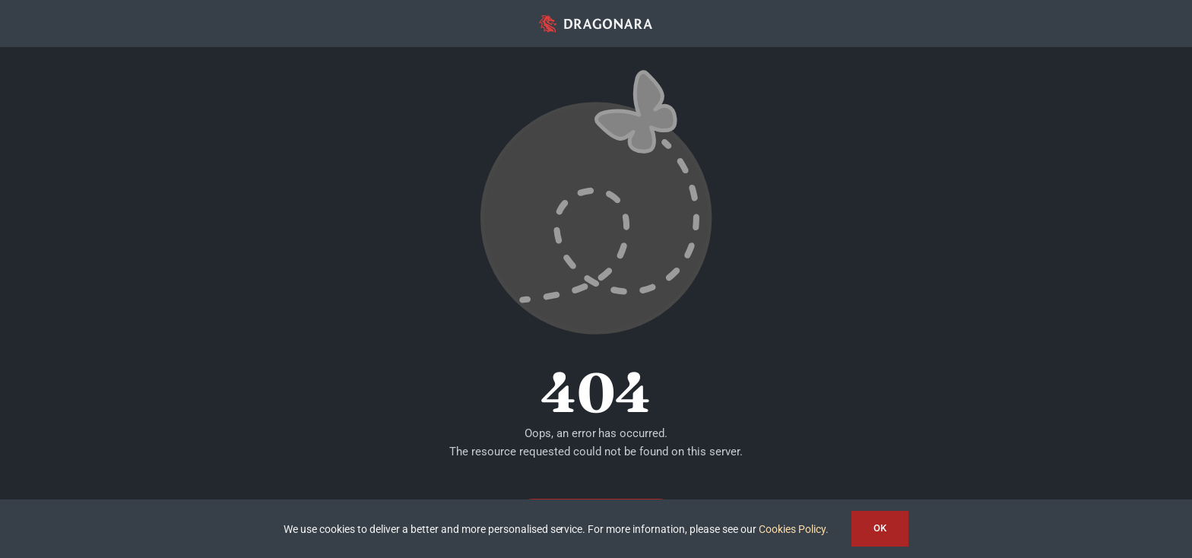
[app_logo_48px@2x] (596, 18)
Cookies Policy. (794, 529)
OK (879, 528)
